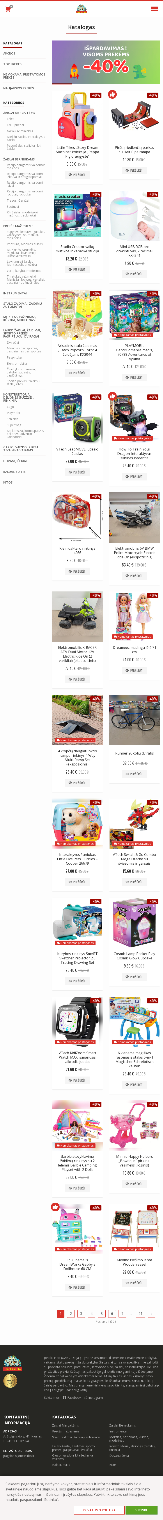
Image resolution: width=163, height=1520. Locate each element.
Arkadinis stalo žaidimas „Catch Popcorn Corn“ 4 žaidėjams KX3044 (77, 350)
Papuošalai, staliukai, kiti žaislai (24, 147)
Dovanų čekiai (15, 461)
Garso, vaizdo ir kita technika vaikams (20, 449)
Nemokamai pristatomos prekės (24, 76)
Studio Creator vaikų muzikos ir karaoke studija (77, 249)
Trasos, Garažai (18, 200)
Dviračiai (13, 342)
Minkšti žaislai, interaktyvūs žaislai (26, 138)
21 (140, 1313)
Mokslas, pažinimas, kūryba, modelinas (19, 318)
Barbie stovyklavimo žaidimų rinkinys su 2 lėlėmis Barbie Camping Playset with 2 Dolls (77, 1163)
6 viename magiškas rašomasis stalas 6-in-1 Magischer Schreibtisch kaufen (134, 1059)
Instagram (93, 1397)
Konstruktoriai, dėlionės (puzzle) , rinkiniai (18, 397)
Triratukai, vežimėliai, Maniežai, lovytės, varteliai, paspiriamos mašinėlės (26, 279)
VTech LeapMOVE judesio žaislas (77, 451)
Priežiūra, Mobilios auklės (25, 244)
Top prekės (12, 64)
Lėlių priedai (15, 125)
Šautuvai (13, 206)
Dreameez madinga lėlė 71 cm (134, 649)
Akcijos (9, 53)
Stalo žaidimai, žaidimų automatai (22, 305)
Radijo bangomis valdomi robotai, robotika (25, 193)
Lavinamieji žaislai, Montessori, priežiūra (22, 263)
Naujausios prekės (18, 88)
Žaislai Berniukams (19, 159)
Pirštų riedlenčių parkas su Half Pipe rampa (134, 149)
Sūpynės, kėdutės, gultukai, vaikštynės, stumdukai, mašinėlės (26, 234)
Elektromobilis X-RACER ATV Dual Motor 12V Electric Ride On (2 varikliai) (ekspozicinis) (77, 654)
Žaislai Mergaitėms (19, 112)
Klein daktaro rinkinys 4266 (77, 550)
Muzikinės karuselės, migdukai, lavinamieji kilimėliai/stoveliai (21, 252)
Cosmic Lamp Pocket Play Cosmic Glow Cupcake (134, 956)
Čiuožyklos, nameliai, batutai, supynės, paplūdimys (21, 372)
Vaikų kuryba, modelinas (24, 270)
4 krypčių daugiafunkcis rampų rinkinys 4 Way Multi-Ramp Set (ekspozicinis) (77, 757)
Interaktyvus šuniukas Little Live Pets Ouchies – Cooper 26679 (77, 859)
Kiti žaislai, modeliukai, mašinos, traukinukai (23, 214)
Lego (10, 406)
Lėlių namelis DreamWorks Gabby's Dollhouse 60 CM (77, 1264)
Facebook (72, 1397)
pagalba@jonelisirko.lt (18, 1456)
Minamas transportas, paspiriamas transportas (24, 350)
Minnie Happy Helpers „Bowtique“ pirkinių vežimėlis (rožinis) (134, 1160)
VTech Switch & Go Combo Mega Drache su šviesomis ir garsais (134, 859)
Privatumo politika (99, 1510)
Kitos (7, 482)
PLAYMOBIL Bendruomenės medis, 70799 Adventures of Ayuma (134, 352)
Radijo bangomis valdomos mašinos (26, 167)
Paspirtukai (14, 357)
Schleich (12, 418)
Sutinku (141, 1510)
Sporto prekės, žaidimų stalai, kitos (23, 383)
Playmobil (14, 412)
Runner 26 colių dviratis (134, 753)
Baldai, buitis (14, 471)
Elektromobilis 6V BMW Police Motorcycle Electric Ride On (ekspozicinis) (134, 552)
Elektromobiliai (17, 363)
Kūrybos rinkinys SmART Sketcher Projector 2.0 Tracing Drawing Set (77, 958)
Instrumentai (15, 293)
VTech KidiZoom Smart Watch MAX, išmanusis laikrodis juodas (77, 1057)
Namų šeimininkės (20, 131)
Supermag (14, 425)
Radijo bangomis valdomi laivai (25, 184)
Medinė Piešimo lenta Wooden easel (134, 1262)
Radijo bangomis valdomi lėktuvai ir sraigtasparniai (25, 175)
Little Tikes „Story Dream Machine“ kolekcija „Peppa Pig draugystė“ (77, 151)
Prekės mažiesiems (18, 226)
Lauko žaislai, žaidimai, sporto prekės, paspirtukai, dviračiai (22, 333)
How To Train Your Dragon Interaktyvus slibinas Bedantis (134, 453)
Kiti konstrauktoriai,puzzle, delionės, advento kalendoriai (25, 433)
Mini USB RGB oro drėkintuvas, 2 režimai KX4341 (134, 251)
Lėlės (10, 118)
